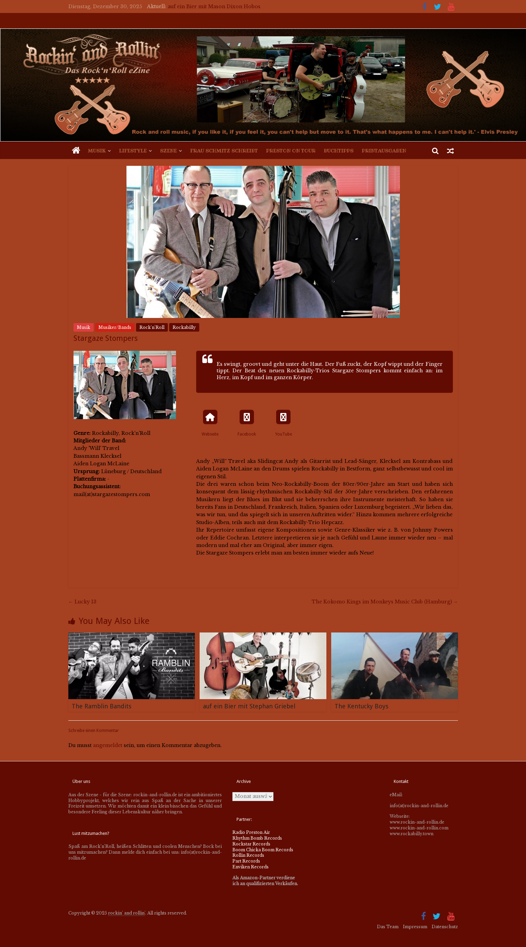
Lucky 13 (82, 602)
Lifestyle (133, 150)
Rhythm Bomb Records (257, 838)
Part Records (246, 861)
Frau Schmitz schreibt (224, 150)
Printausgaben (384, 150)
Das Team (388, 926)
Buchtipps (338, 150)
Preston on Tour (290, 150)
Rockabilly (184, 327)
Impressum (415, 926)
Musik (97, 150)
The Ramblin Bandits (101, 706)
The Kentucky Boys (361, 706)
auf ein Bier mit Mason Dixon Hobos (214, 6)
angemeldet (107, 745)
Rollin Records (248, 855)
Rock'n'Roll (151, 327)
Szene (168, 150)
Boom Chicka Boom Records (262, 849)
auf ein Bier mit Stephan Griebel (249, 706)
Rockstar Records (251, 843)
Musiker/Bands (114, 327)
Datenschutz (445, 926)
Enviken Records (250, 866)
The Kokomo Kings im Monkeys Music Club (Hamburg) (385, 602)
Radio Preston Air (251, 832)
